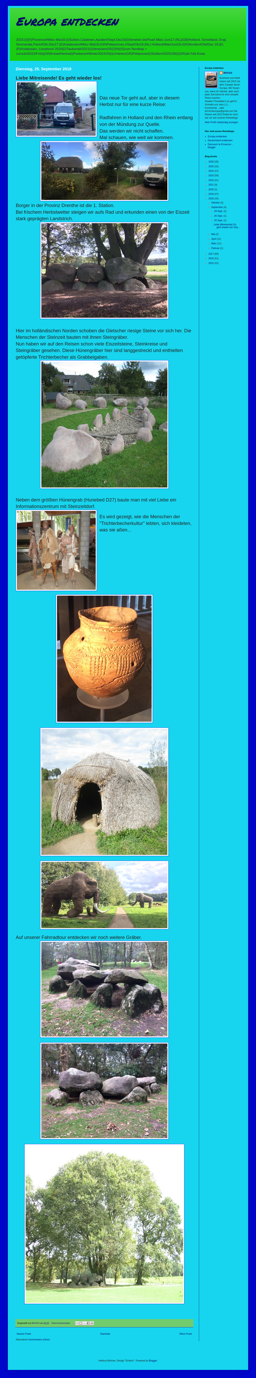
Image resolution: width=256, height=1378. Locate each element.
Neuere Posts (24, 1333)
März (214, 243)
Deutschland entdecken (220, 140)
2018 (211, 198)
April (214, 239)
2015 (211, 263)
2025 (211, 166)
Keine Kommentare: (61, 1323)
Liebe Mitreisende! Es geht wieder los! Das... (226, 226)
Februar (215, 248)
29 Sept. (219, 211)
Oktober (215, 202)
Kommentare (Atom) (39, 1339)
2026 (211, 161)
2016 (211, 258)
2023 (211, 175)
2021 (211, 184)
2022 (211, 180)
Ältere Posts (185, 1333)
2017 (211, 254)
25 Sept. (219, 220)
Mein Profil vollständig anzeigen (221, 122)
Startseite (105, 1333)
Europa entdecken (67, 20)
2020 (211, 189)
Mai (213, 234)
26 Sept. (219, 215)
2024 (211, 171)
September (217, 207)
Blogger (153, 1360)
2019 (211, 194)
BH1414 (228, 73)
